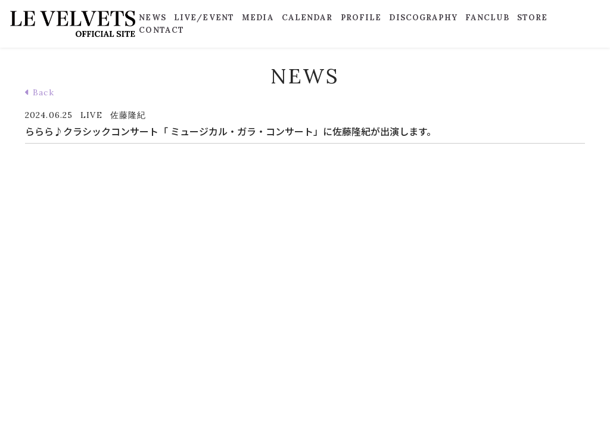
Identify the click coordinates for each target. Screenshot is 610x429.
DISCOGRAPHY (423, 18)
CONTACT (161, 30)
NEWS (152, 18)
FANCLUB (487, 18)
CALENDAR (307, 18)
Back (39, 92)
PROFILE (361, 18)
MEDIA (258, 18)
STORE (532, 18)
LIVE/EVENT (204, 18)
